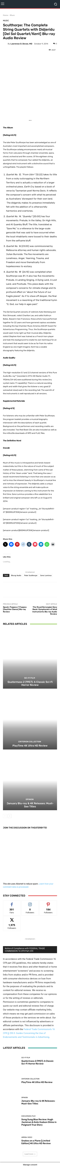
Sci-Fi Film (29, 678)
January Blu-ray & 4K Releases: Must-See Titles (30, 805)
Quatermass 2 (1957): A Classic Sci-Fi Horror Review (30, 683)
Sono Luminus (46, 575)
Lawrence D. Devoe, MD (21, 44)
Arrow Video (26, 1137)
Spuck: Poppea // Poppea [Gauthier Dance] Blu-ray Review (14, 609)
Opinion (30, 799)
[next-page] (9, 816)
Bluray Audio (16, 575)
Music (12, 15)
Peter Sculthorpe (30, 575)
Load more (30, 1154)
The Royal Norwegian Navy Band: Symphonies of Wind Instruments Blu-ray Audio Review (44, 610)
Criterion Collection (29, 742)
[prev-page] (5, 816)
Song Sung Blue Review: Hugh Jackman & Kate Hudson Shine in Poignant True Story (38, 1122)
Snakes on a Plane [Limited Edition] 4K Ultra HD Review (36, 1142)
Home (5, 15)
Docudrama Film (28, 1116)
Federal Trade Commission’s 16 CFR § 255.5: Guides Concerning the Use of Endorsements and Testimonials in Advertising (29, 1033)
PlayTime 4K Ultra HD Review (30, 745)
